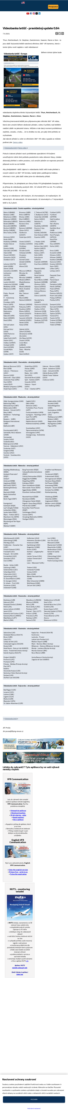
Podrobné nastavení (34, 1108)
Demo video (17, 142)
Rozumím (34, 1099)
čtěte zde (19, 974)
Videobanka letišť (11, 148)
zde (27, 961)
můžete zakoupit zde (19, 968)
